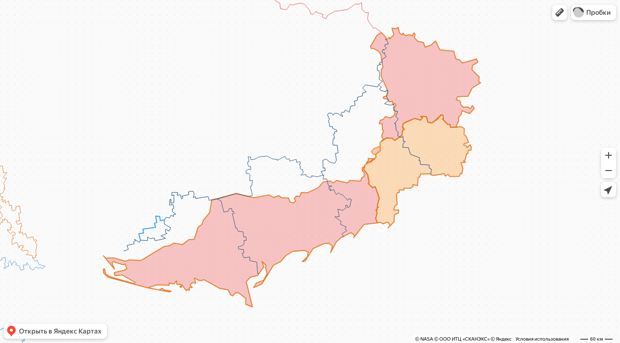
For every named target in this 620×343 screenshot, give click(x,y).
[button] (559, 12)
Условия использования (542, 339)
